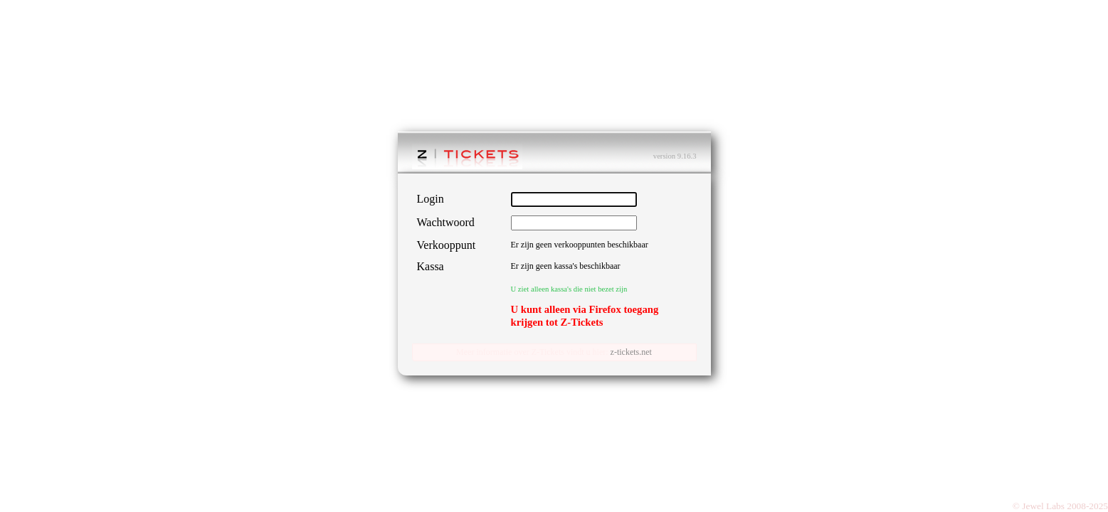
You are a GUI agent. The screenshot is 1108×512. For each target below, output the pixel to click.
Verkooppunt (446, 245)
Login (430, 199)
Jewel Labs (1043, 506)
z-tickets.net (631, 352)
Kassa (430, 266)
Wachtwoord (446, 222)
